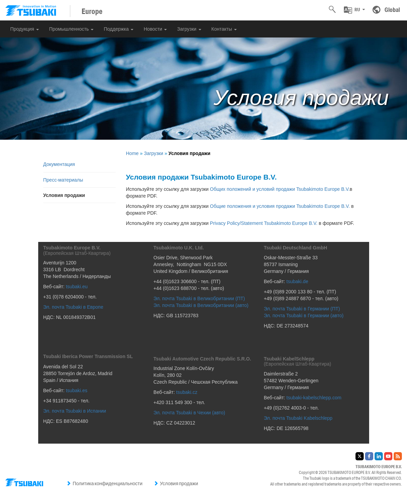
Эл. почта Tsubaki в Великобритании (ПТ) (199, 298)
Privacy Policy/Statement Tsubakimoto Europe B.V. (263, 223)
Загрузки (189, 29)
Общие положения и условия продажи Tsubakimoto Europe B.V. (280, 206)
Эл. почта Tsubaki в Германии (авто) (304, 315)
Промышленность (71, 29)
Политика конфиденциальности (104, 483)
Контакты (224, 29)
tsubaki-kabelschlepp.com (314, 397)
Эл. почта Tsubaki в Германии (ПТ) (302, 308)
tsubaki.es (76, 390)
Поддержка (118, 29)
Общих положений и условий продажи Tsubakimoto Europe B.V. (280, 189)
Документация (59, 164)
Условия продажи (176, 483)
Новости (155, 29)
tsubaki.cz (186, 392)
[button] (354, 10)
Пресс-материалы (63, 180)
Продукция (24, 29)
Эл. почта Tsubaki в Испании (74, 411)
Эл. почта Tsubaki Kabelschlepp (298, 418)
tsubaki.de (297, 281)
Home (132, 153)
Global (392, 9)
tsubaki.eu (77, 286)
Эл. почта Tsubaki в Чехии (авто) (189, 412)
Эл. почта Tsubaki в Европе (73, 307)
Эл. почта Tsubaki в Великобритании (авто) (201, 305)
